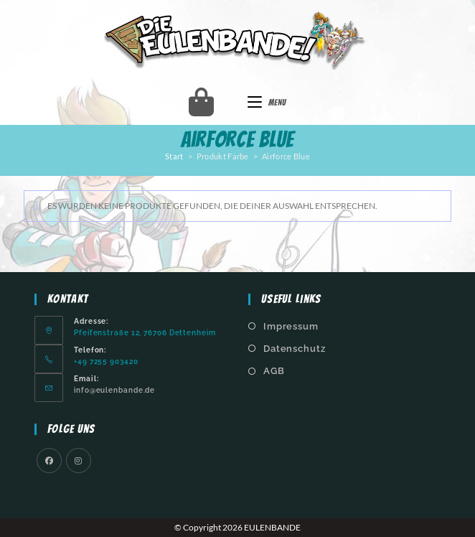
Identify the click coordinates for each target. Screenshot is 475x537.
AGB (274, 370)
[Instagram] (78, 460)
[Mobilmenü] (267, 102)
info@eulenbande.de (114, 390)
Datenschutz (294, 348)
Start (174, 156)
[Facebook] (49, 460)
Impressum (291, 326)
